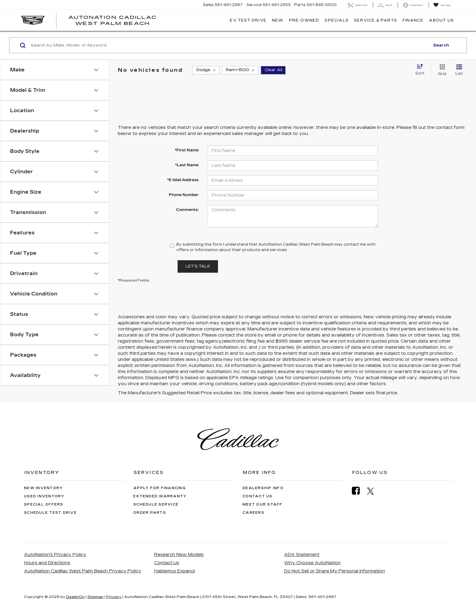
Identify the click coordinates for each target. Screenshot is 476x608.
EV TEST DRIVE (248, 20)
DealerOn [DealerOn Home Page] (75, 597)
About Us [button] (441, 20)
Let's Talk (197, 266)
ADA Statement (301, 554)
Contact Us (258, 496)
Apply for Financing (159, 488)
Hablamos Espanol (174, 571)
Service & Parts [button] (375, 20)
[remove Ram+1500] (240, 70)
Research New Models (179, 554)
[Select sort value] (421, 70)
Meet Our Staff (263, 504)
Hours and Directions (47, 562)
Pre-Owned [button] (304, 20)
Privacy (113, 597)
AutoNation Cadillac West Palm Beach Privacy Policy (82, 571)
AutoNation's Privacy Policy (55, 554)
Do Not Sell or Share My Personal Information (334, 571)
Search (441, 45)
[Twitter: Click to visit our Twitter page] (373, 491)
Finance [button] (413, 20)
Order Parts (149, 513)
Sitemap (95, 597)
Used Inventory (44, 496)
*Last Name (187, 165)
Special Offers (43, 504)
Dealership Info (263, 488)
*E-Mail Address (183, 180)
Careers (253, 513)
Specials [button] (336, 20)
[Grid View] (441, 70)
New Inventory (43, 488)
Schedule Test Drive (50, 513)
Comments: (187, 210)
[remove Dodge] (206, 70)
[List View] (459, 70)
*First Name (187, 150)
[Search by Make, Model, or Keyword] (229, 45)
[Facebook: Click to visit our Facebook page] (359, 491)
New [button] (278, 20)
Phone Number (184, 195)
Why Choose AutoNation (312, 562)
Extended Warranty (159, 496)
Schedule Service (155, 504)
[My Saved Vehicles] (442, 5)
